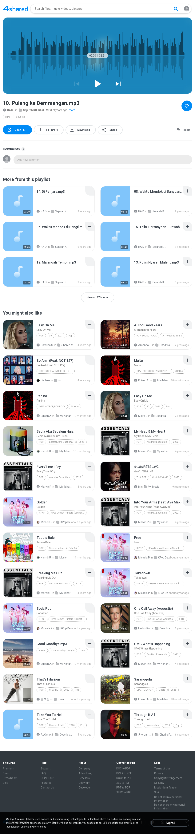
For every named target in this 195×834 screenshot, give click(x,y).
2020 (72, 725)
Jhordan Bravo (143, 734)
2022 (175, 442)
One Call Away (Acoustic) (160, 619)
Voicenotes (153, 725)
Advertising (85, 773)
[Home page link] (15, 8)
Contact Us (47, 787)
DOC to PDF (123, 768)
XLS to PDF (122, 782)
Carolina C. (45, 345)
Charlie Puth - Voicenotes (164, 734)
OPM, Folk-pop (145, 690)
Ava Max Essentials (157, 442)
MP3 (7, 117)
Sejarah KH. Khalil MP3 (35, 110)
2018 (167, 725)
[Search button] (175, 8)
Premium (8, 768)
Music (60, 557)
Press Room (10, 778)
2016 (182, 619)
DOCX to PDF (124, 778)
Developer (85, 787)
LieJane (43, 380)
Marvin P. (141, 451)
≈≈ (57, 380)
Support (45, 768)
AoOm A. (44, 734)
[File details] (18, 201)
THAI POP (141, 477)
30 (50, 335)
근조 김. (43, 699)
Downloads (164, 628)
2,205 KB (20, 117)
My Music (151, 486)
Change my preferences (33, 826)
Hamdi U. (44, 451)
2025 (81, 442)
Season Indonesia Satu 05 (63, 548)
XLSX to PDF (123, 792)
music (59, 699)
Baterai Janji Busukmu (61, 442)
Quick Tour (47, 778)
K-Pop (42, 512)
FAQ (43, 773)
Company (84, 768)
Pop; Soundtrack (147, 335)
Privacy (158, 773)
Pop (41, 335)
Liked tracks (164, 345)
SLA (156, 792)
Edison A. (141, 380)
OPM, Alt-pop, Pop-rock (52, 406)
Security (159, 782)
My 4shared (162, 380)
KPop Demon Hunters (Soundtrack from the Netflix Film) (69, 512)
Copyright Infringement (168, 778)
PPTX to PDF (124, 773)
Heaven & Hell (56, 725)
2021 (60, 335)
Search (7, 773)
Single (162, 690)
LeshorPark (143, 628)
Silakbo (179, 371)
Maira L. (141, 415)
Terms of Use (162, 768)
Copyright (84, 782)
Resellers (84, 778)
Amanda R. (143, 345)
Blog (5, 782)
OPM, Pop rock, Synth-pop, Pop (154, 371)
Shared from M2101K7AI (66, 345)
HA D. (8, 110)
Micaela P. (45, 522)
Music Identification (165, 787)
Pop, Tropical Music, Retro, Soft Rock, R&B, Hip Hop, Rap (57, 371)
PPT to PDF (123, 787)
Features (46, 782)
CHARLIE (53, 690)
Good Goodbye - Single (62, 650)
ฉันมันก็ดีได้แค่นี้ (160, 477)
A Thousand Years (172, 335)
